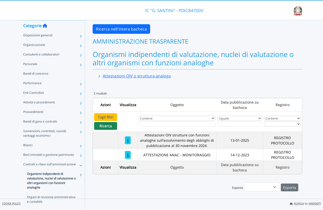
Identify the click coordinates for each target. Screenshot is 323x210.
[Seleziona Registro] (282, 124)
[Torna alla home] (45, 35)
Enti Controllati (33, 102)
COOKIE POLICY (11, 203)
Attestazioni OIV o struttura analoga (137, 76)
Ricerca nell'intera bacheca (121, 29)
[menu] (262, 187)
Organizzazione (34, 54)
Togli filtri (106, 117)
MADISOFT (315, 203)
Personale (30, 74)
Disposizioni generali (37, 45)
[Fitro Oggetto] (177, 124)
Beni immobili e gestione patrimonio (48, 164)
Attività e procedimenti (39, 112)
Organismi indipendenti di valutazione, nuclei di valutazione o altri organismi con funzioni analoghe (51, 190)
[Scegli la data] (240, 124)
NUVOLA (297, 203)
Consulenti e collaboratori (41, 64)
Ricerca (105, 126)
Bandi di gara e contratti (40, 131)
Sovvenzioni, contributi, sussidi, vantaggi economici (45, 143)
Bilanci (28, 155)
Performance (32, 93)
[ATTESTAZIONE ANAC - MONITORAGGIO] (128, 155)
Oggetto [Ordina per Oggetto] (177, 104)
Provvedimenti (33, 121)
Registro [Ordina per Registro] (282, 104)
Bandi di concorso (35, 83)
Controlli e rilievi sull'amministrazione (49, 174)
